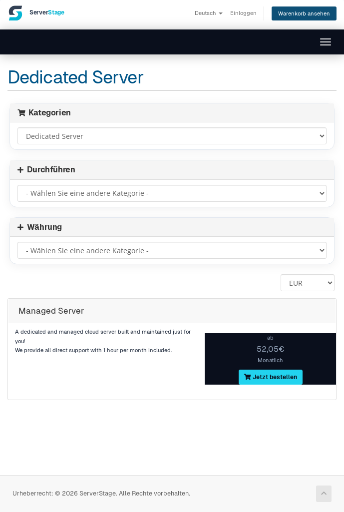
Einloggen (243, 13)
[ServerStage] (35, 13)
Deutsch (209, 13)
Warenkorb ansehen (304, 13)
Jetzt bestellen (270, 377)
